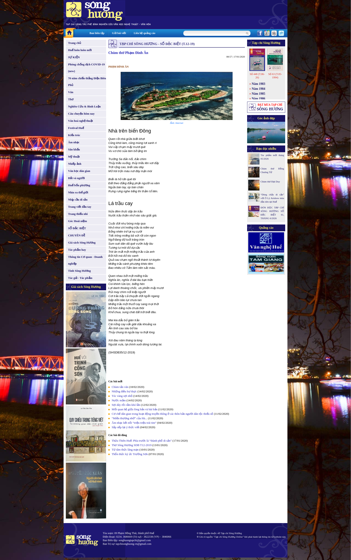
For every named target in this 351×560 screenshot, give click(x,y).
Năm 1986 (258, 98)
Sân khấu (74, 149)
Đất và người (76, 178)
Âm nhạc (73, 142)
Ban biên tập (97, 33)
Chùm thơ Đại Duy (270, 181)
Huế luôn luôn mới (80, 50)
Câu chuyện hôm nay (81, 113)
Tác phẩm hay (77, 249)
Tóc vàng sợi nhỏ (122, 396)
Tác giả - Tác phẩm (80, 278)
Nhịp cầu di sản (78, 199)
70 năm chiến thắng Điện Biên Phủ (87, 82)
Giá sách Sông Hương (82, 242)
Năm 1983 (258, 83)
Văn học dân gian (79, 171)
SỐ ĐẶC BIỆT (77, 228)
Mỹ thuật (74, 156)
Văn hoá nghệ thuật (80, 120)
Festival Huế (76, 128)
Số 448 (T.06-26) (257, 76)
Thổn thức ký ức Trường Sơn (130, 454)
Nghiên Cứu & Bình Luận (84, 106)
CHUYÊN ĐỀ (76, 235)
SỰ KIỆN (74, 57)
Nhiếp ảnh (74, 163)
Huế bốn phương (79, 185)
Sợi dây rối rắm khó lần (126, 404)
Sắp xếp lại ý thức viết (125, 427)
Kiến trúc (74, 135)
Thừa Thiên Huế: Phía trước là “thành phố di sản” (142, 440)
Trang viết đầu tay (79, 206)
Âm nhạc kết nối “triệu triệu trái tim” (134, 422)
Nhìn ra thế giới (78, 192)
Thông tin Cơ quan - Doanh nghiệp (85, 260)
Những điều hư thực (124, 391)
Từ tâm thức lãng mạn (125, 449)
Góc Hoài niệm (77, 221)
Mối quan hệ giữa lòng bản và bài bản (134, 409)
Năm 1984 (258, 88)
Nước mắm (119, 400)
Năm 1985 (258, 93)
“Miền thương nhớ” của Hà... (129, 418)
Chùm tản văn (120, 387)
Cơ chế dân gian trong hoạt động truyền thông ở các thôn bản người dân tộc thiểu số (162, 413)
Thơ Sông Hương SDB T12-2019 (132, 445)
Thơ (70, 99)
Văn (70, 92)
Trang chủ (74, 43)
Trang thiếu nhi (78, 214)
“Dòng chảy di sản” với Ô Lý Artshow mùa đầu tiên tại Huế (272, 198)
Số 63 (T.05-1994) (275, 76)
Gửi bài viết (119, 33)
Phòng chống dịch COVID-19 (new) (86, 68)
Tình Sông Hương (79, 270)
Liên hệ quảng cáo (144, 33)
